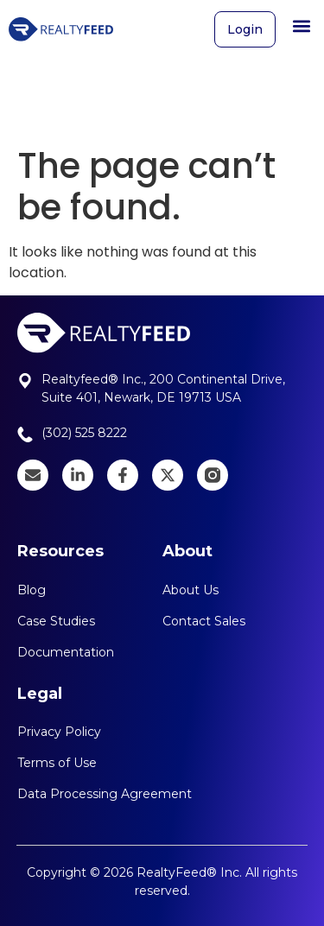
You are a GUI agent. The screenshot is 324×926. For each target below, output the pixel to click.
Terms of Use (57, 763)
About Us (190, 590)
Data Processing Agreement (104, 794)
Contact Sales (203, 621)
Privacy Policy (59, 731)
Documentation (65, 652)
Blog (31, 590)
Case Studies (56, 621)
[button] (301, 22)
